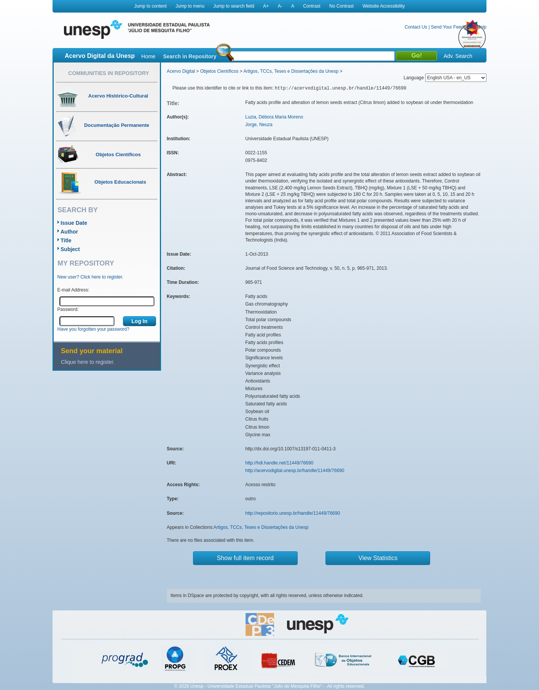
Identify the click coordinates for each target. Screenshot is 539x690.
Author (69, 232)
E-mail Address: (73, 290)
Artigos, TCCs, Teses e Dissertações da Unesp (290, 71)
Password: (68, 309)
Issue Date (74, 223)
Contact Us (416, 27)
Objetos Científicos (219, 71)
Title (66, 240)
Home (148, 56)
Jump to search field (234, 6)
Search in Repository (189, 56)
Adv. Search (457, 56)
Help (481, 27)
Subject (70, 249)
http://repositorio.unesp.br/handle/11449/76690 (292, 513)
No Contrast (341, 6)
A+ (266, 6)
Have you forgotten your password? (93, 329)
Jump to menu (189, 6)
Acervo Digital (181, 71)
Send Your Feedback (452, 27)
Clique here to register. (88, 362)
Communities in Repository (108, 73)
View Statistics (378, 558)
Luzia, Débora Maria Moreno (274, 117)
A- (280, 6)
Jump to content (150, 6)
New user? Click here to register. (90, 277)
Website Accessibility (383, 6)
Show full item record (245, 558)
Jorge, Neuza (258, 124)
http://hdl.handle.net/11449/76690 (279, 463)
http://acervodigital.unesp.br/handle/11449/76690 (294, 470)
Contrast (311, 6)
